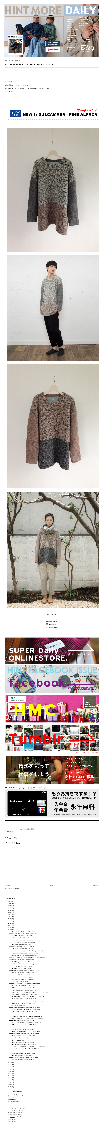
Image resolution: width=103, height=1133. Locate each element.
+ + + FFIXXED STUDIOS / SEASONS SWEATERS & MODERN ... (26, 940)
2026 (9, 901)
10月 (11, 1062)
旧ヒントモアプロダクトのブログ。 (17, 1096)
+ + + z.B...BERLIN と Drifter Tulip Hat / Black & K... (22, 979)
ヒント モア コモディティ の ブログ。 (17, 1108)
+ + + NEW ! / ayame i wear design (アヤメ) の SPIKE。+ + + (24, 988)
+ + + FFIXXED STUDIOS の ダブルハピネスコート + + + (23, 946)
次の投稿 (7, 885)
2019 (9, 916)
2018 (9, 919)
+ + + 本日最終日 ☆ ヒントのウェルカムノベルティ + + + (23, 931)
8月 (11, 1066)
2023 (9, 908)
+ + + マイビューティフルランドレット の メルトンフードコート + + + (27, 957)
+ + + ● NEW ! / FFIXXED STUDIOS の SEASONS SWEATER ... (25, 1016)
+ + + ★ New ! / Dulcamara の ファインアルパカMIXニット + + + (25, 1048)
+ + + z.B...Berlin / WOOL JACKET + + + (19, 1014)
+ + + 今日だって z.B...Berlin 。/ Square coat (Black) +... (23, 933)
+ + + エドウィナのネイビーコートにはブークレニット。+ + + (25, 975)
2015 (9, 925)
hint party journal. (12, 1099)
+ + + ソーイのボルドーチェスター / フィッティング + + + (24, 966)
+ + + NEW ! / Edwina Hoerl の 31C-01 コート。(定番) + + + (24, 998)
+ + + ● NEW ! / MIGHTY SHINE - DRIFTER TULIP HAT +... (24, 1011)
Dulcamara (11, 831)
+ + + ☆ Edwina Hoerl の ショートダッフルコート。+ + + (23, 935)
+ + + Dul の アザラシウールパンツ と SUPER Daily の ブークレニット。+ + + (29, 992)
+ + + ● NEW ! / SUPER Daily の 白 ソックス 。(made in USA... (25, 964)
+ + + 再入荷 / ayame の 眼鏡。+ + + (18, 1040)
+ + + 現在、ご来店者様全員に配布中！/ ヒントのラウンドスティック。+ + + (28, 1018)
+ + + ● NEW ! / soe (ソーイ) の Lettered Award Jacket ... (23, 955)
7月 (11, 1069)
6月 (11, 1071)
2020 (9, 914)
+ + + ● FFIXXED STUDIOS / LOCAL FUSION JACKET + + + (24, 1059)
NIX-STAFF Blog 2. (13, 1119)
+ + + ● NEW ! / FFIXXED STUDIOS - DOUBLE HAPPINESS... (25, 1051)
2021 (9, 912)
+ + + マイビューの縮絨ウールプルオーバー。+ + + (22, 1038)
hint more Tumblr (12, 1097)
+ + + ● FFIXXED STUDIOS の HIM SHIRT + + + (21, 1055)
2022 (9, 910)
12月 (11, 927)
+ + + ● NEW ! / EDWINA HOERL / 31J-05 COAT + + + (23, 1027)
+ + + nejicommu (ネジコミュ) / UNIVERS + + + (21, 981)
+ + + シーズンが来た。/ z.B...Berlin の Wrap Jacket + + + (23, 942)
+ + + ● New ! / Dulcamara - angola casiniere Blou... (22, 1042)
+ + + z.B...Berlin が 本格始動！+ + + (18, 1005)
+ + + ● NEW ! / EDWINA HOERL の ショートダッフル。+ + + (24, 970)
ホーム (51, 885)
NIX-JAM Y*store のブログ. (15, 1116)
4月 (11, 1075)
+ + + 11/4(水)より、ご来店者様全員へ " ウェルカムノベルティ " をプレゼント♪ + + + (30, 1046)
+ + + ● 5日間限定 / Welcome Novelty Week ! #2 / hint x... (23, 953)
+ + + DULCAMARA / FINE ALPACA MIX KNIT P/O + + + (23, 1003)
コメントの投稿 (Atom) (13, 888)
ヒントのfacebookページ (14, 1101)
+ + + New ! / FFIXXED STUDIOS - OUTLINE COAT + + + (23, 1029)
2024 (9, 905)
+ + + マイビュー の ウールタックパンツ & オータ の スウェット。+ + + (27, 1022)
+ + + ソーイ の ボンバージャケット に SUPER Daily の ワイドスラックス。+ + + (29, 951)
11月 (11, 929)
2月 (11, 1080)
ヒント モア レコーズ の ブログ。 (16, 1110)
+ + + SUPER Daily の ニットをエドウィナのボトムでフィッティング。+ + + (28, 996)
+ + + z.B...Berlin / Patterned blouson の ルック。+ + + (23, 938)
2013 (9, 1087)
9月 (11, 1064)
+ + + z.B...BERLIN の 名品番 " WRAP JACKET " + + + (23, 985)
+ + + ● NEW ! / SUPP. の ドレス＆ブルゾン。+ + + (22, 977)
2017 (9, 921)
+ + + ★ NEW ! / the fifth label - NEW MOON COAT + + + (23, 1057)
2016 (9, 923)
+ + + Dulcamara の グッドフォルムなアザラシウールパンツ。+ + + (26, 994)
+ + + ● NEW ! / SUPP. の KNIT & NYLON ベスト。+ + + (23, 948)
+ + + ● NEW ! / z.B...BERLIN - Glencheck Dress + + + (23, 972)
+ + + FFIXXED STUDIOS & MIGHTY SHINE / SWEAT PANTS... (25, 1009)
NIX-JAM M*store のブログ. (15, 1114)
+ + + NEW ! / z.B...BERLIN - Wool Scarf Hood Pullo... (22, 990)
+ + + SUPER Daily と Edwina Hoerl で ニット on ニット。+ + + (25, 962)
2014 (9, 1084)
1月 (11, 1082)
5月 (11, 1073)
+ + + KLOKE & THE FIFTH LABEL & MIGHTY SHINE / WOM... (25, 1007)
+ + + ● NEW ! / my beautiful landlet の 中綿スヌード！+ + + (24, 1020)
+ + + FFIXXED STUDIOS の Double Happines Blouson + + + (24, 983)
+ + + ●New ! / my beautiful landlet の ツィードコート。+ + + (24, 1031)
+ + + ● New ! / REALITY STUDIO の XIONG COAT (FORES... (24, 1033)
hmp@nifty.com (53, 627)
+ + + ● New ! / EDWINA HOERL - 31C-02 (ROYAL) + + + (23, 1053)
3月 (11, 1077)
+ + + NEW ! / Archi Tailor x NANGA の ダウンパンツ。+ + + (24, 1035)
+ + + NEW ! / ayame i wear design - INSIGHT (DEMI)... (23, 1025)
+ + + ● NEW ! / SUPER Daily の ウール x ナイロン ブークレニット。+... (27, 1001)
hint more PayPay (12, 1094)
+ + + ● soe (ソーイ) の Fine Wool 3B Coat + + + (21, 968)
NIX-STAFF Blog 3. (13, 1121)
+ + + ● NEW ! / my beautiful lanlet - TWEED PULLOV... (23, 1044)
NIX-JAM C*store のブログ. (15, 1112)
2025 (9, 903)
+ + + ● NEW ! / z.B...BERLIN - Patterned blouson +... (22, 959)
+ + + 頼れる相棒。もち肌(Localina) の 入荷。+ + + (22, 944)
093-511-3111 (53, 624)
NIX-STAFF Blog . (12, 1118)
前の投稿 (95, 885)
